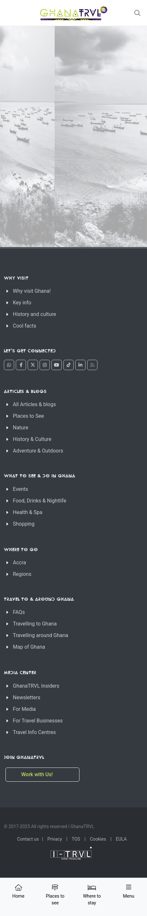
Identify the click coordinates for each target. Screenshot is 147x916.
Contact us (28, 839)
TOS (76, 839)
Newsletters (26, 697)
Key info (22, 303)
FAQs (19, 612)
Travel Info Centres (34, 732)
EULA (121, 839)
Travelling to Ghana (35, 624)
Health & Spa (27, 512)
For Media (24, 709)
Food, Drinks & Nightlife (39, 501)
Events (20, 489)
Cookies (98, 839)
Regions (22, 574)
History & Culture (32, 439)
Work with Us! (37, 774)
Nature (20, 428)
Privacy (54, 839)
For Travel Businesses (38, 721)
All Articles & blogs (34, 404)
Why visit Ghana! (32, 291)
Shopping (23, 524)
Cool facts (24, 326)
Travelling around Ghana (40, 635)
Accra (19, 562)
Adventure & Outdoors (38, 451)
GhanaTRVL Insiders (36, 686)
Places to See (28, 416)
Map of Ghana (29, 647)
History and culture (34, 314)
